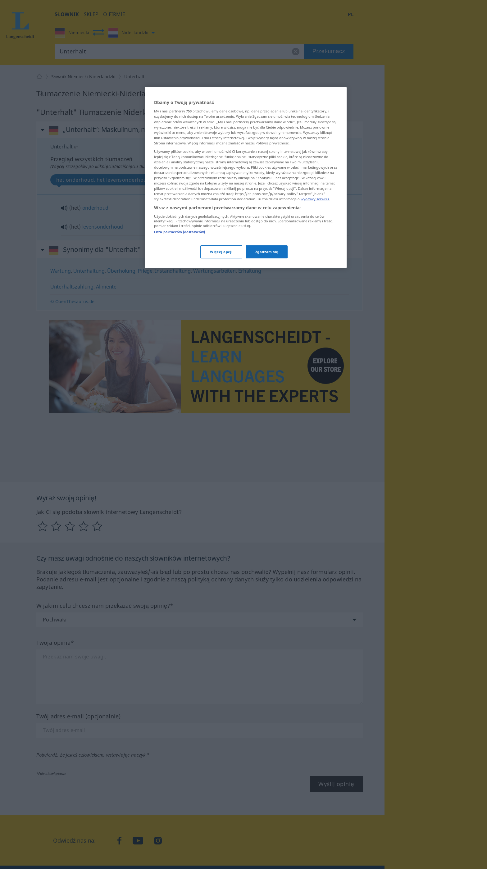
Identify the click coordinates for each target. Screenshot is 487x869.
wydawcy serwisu (315, 199)
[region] (246, 177)
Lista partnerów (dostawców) (179, 232)
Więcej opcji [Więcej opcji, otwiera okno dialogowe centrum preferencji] (221, 251)
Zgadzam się (266, 251)
